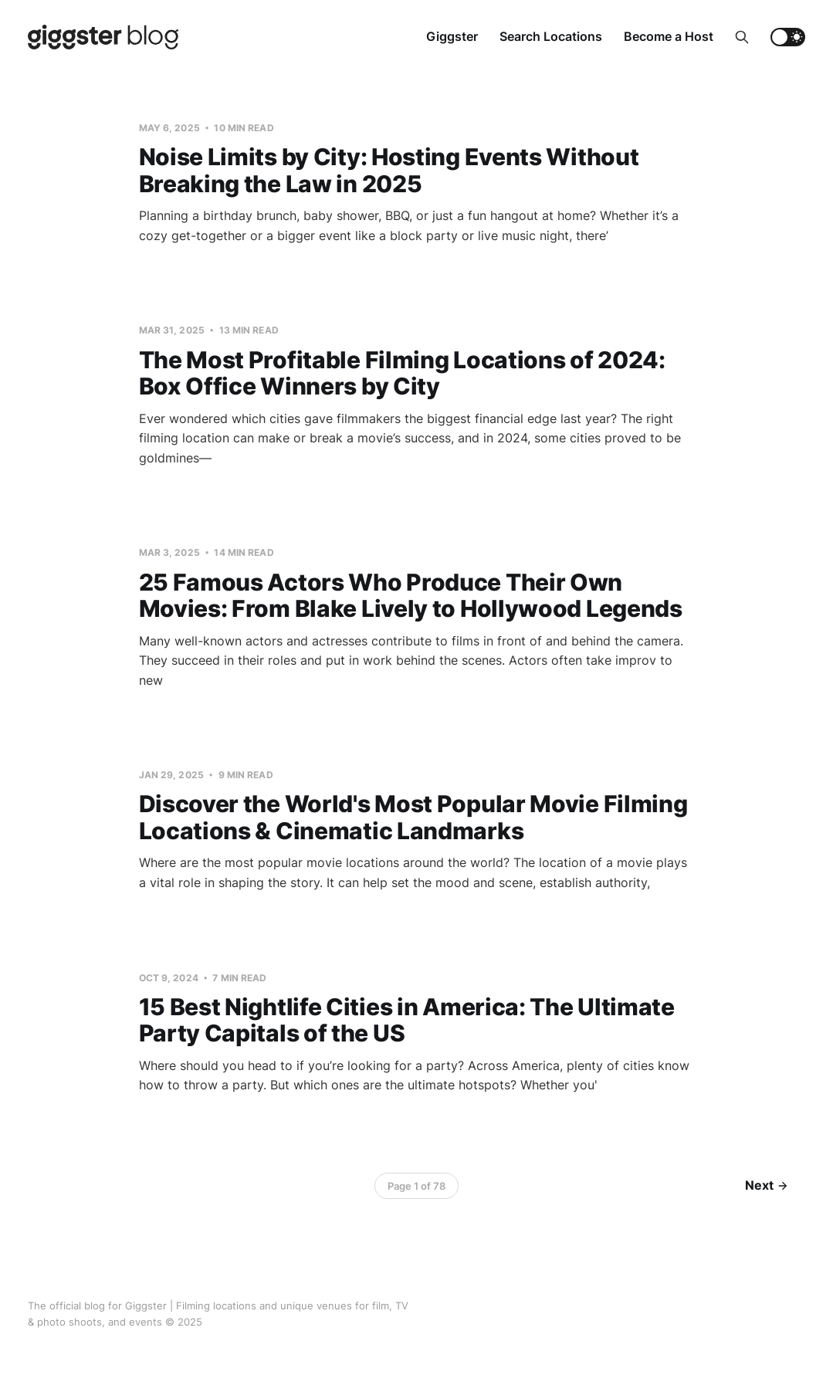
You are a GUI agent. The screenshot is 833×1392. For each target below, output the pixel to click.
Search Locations (550, 36)
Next (766, 1185)
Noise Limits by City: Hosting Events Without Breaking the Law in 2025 (389, 170)
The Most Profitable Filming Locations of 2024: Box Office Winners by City (402, 373)
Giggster (452, 36)
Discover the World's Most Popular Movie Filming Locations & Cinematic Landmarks (413, 817)
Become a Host (668, 36)
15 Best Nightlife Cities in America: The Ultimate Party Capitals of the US (407, 1020)
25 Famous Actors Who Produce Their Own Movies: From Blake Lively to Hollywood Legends (410, 595)
